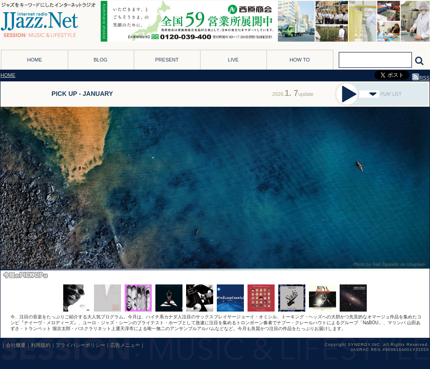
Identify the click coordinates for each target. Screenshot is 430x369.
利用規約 (41, 345)
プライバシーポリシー (80, 345)
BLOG (100, 59)
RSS (421, 77)
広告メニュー (125, 345)
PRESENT (167, 59)
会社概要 (16, 345)
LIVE (233, 59)
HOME (34, 59)
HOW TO (300, 59)
